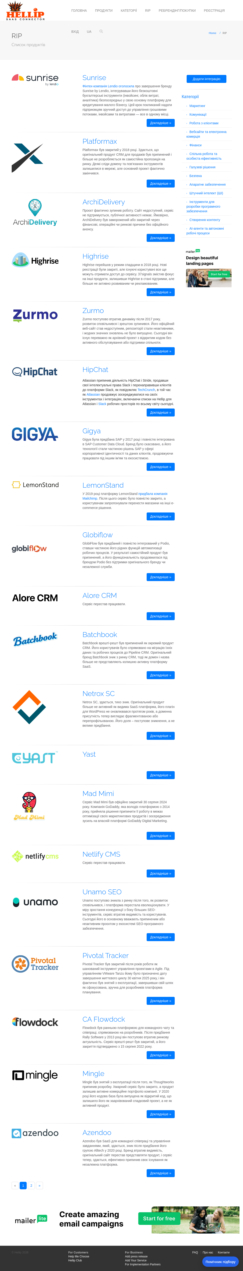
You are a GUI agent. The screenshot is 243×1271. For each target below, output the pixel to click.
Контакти (224, 1252)
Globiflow (98, 535)
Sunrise (94, 78)
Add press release (136, 1256)
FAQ (195, 1252)
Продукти (103, 10)
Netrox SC (99, 693)
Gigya (92, 431)
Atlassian (93, 394)
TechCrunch (146, 390)
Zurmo (93, 310)
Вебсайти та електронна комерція (206, 134)
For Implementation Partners (143, 1264)
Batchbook (100, 634)
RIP (147, 10)
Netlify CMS (101, 854)
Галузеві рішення (202, 167)
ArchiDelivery (104, 202)
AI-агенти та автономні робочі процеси (205, 231)
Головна (79, 10)
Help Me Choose (78, 1256)
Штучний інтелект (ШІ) (206, 193)
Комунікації (198, 114)
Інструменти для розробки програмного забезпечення (203, 206)
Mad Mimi (98, 793)
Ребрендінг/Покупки (177, 10)
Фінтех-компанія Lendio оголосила (108, 86)
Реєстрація (214, 10)
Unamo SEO (102, 892)
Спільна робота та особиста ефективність (203, 156)
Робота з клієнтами (203, 123)
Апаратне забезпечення (207, 184)
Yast (89, 754)
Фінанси (195, 145)
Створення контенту (204, 220)
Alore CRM (100, 595)
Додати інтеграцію (206, 79)
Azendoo (97, 1132)
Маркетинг (197, 106)
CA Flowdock (104, 1019)
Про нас (208, 1252)
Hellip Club (75, 1260)
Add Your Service (136, 1260)
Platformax (100, 141)
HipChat (95, 369)
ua (89, 31)
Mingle (94, 1073)
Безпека (195, 176)
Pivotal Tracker (106, 955)
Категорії (129, 10)
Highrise (96, 256)
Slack (102, 404)
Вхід (75, 31)
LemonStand (103, 485)
